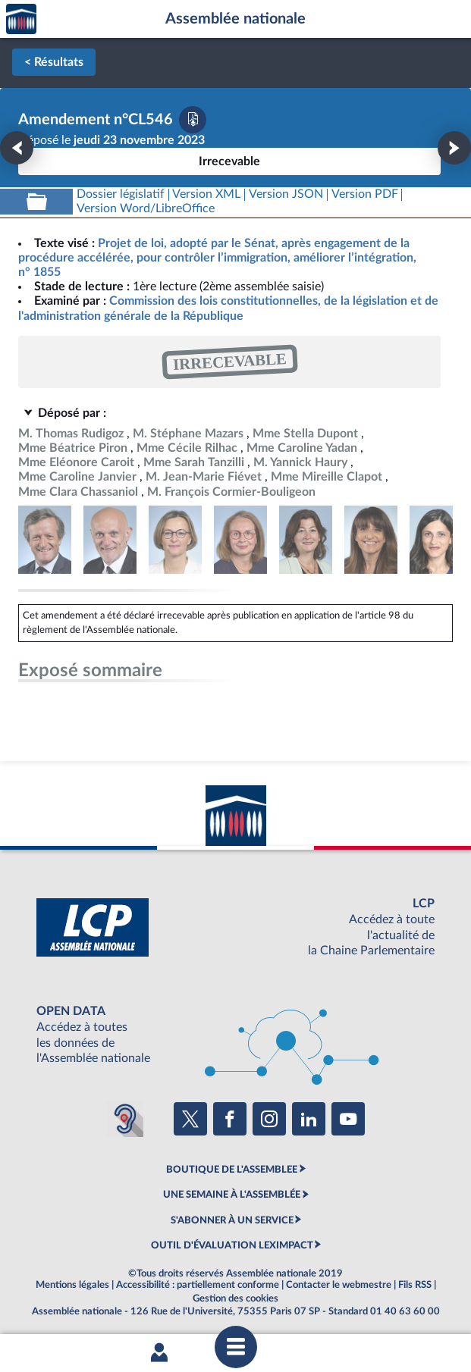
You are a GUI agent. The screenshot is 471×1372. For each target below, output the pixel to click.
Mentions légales (72, 1284)
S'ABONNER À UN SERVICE (232, 1220)
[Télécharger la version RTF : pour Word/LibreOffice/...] (145, 209)
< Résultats (53, 62)
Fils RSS (415, 1284)
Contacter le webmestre (338, 1284)
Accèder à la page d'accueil (21, 19)
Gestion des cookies (235, 1298)
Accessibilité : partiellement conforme (197, 1284)
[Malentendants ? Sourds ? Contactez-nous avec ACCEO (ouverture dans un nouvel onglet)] (125, 1119)
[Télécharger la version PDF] (192, 119)
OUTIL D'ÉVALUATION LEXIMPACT (232, 1245)
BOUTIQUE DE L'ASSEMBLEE (231, 1169)
